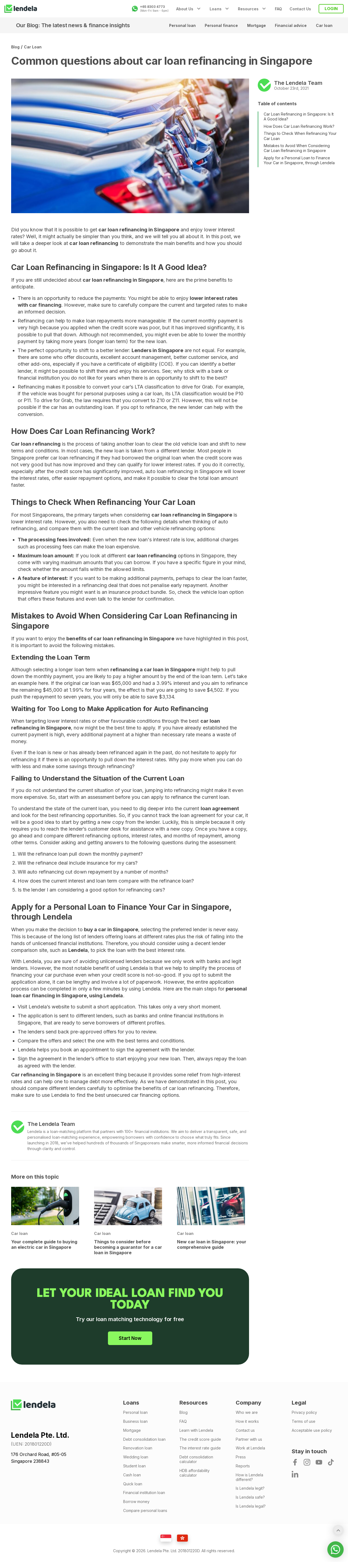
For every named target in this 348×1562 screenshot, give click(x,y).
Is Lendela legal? (251, 1506)
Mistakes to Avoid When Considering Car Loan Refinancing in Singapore (297, 148)
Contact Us (300, 9)
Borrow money (136, 1501)
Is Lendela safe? (250, 1497)
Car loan (324, 25)
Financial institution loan (144, 1492)
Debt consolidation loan (144, 1439)
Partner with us (249, 1439)
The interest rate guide (200, 1448)
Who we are (247, 1412)
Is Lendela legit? (250, 1488)
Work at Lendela (250, 1448)
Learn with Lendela (196, 1430)
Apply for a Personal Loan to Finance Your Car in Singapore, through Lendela (299, 160)
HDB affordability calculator (194, 1472)
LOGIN (331, 8)
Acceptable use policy (312, 1430)
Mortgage (255, 25)
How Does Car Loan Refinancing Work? (299, 126)
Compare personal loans (145, 1510)
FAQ (278, 9)
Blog (15, 47)
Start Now (130, 1338)
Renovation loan (137, 1448)
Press (241, 1457)
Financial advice (290, 25)
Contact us (245, 1430)
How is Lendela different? (249, 1477)
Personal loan (180, 25)
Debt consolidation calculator (196, 1459)
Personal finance (220, 25)
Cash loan (132, 1475)
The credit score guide (200, 1439)
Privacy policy (304, 1412)
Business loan (135, 1421)
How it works (247, 1421)
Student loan (134, 1466)
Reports (243, 1466)
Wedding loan (135, 1457)
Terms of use (303, 1421)
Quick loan (132, 1484)
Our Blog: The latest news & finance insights (73, 25)
